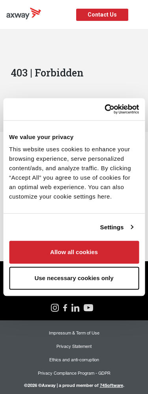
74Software (111, 385)
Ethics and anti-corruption (74, 359)
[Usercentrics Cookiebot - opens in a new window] (105, 109)
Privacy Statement (74, 346)
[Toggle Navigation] (139, 15)
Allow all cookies (74, 252)
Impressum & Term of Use (74, 332)
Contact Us (102, 14)
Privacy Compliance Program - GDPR (74, 372)
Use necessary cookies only (73, 278)
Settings (112, 227)
